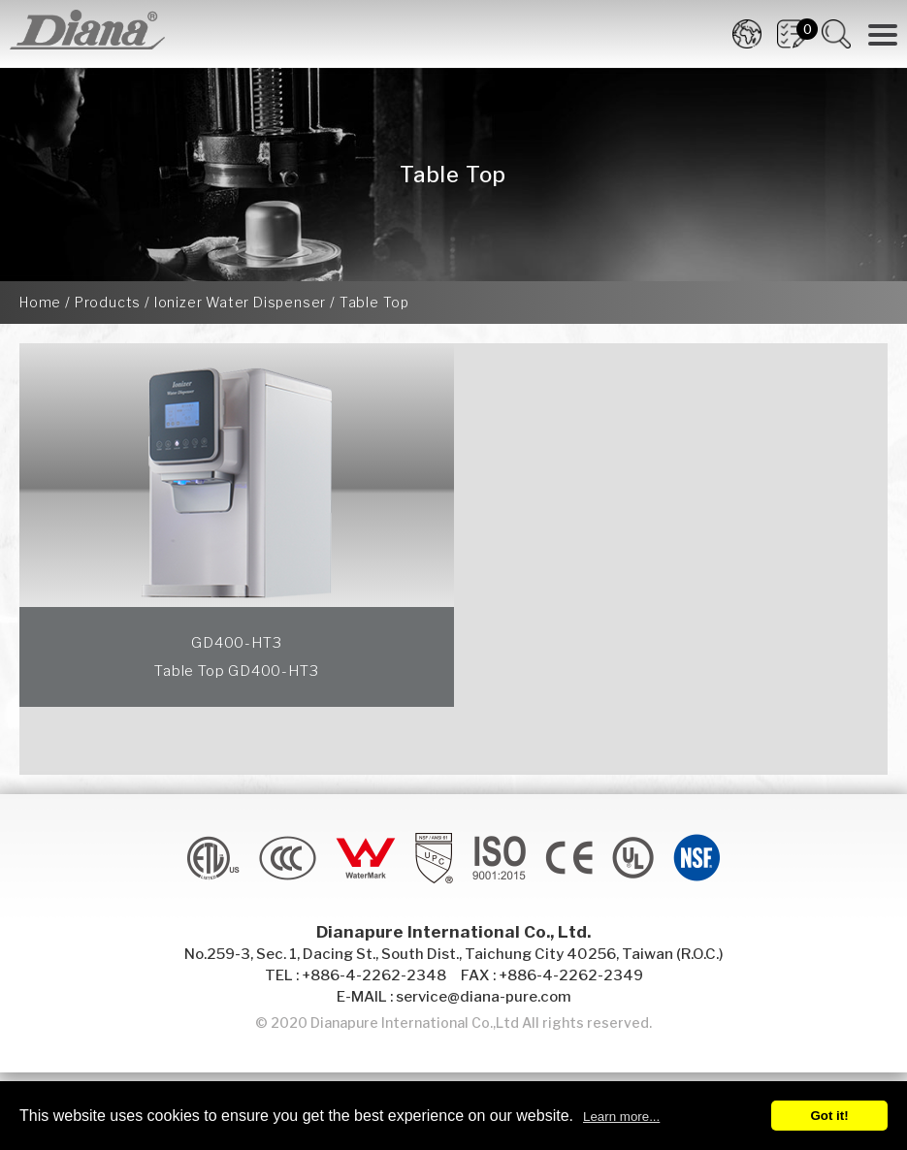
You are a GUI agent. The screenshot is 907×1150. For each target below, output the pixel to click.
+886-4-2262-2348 (374, 975)
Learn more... (621, 1116)
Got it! (829, 1115)
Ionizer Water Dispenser (240, 302)
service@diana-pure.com (483, 997)
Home (40, 302)
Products (108, 302)
